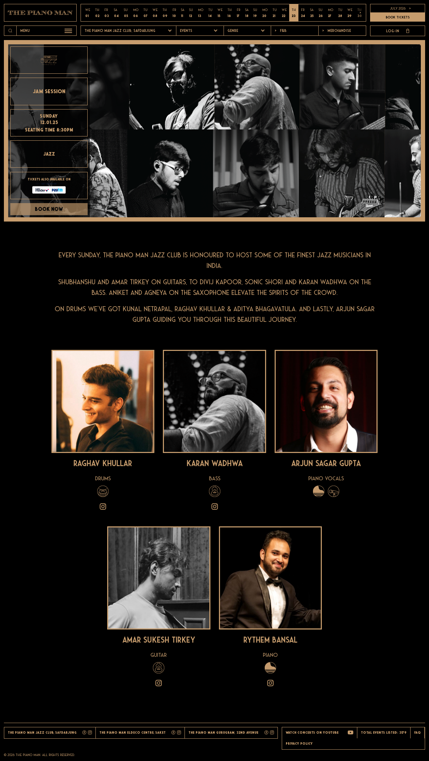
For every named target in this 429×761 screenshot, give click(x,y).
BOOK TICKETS (397, 17)
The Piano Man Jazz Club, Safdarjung (119, 31)
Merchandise (336, 31)
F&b (281, 31)
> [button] (360, 13)
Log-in (397, 31)
